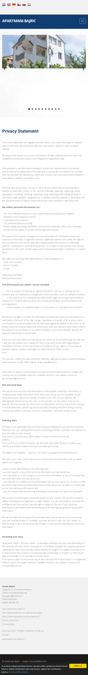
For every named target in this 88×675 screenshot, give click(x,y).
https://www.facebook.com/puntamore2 (21, 616)
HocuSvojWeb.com (37, 661)
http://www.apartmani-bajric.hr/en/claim (26, 352)
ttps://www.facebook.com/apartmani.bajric (22, 612)
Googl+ (5, 634)
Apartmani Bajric (19, 21)
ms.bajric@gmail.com (12, 596)
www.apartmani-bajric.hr (13, 608)
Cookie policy (8, 624)
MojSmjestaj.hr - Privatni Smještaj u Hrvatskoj (23, 630)
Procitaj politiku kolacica (18, 672)
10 (59, 109)
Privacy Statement (10, 620)
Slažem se (78, 666)
